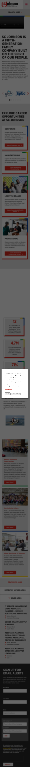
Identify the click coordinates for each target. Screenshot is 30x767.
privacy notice (8, 389)
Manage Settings (15, 393)
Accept (7, 393)
